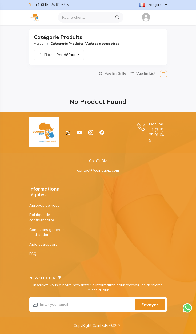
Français (150, 4)
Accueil (39, 43)
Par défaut (67, 54)
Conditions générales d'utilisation (47, 232)
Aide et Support (43, 244)
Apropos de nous (44, 205)
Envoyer (149, 304)
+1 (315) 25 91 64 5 (49, 4)
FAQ (33, 253)
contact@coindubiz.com (98, 170)
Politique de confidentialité (41, 217)
